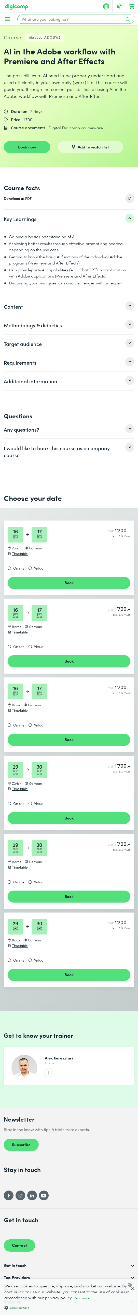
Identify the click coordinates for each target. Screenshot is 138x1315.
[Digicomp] (16, 7)
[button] (69, 1307)
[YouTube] (44, 1195)
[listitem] (69, 219)
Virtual (39, 568)
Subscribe (21, 1144)
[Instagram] (20, 1195)
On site (18, 568)
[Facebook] (8, 1195)
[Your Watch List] (119, 6)
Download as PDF (18, 198)
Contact (19, 1245)
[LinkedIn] (32, 1195)
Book (69, 582)
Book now (27, 146)
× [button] (132, 1288)
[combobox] (131, 1285)
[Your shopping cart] (131, 6)
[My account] (106, 6)
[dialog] (69, 1297)
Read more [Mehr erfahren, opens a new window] (82, 1298)
